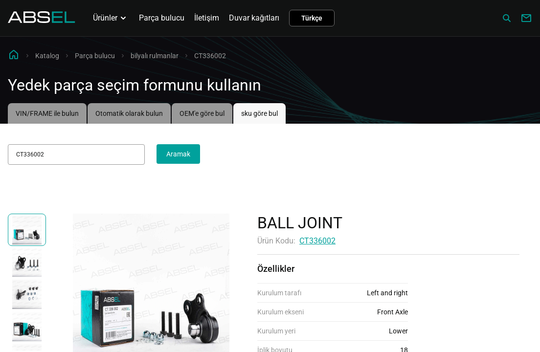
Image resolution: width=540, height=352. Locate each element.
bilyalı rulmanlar (155, 56)
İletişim (206, 17)
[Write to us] (526, 18)
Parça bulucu (161, 17)
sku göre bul (259, 113)
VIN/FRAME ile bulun (47, 113)
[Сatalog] (507, 18)
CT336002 (317, 240)
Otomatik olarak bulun (129, 113)
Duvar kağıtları (254, 17)
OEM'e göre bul (202, 113)
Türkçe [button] (311, 18)
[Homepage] (41, 20)
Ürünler (111, 18)
